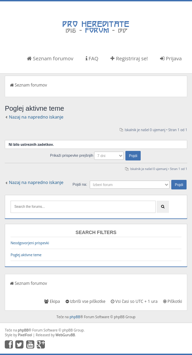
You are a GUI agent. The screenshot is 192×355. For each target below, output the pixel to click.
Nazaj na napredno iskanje (36, 117)
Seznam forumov (50, 58)
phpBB (75, 316)
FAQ (92, 58)
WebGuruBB (65, 335)
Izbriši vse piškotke (86, 301)
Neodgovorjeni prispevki (30, 243)
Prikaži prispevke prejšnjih (95, 155)
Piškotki (172, 301)
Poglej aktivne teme (26, 254)
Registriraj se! (129, 58)
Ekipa (52, 301)
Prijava (171, 58)
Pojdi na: (79, 184)
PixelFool (25, 335)
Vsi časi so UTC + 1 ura (134, 301)
